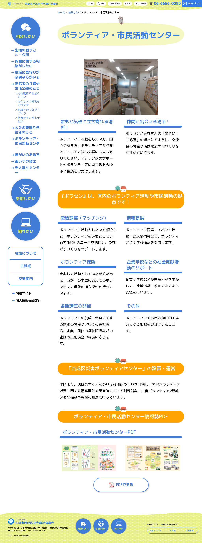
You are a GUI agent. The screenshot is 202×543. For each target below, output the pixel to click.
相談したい (74, 12)
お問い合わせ (192, 3)
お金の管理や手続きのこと (27, 130)
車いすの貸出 (25, 161)
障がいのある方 (27, 154)
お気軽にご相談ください (29, 95)
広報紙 (25, 266)
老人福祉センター (27, 170)
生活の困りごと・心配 (25, 52)
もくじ (90, 3)
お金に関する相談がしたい (27, 63)
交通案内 (26, 278)
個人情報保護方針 (28, 300)
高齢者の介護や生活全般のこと (27, 86)
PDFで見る (124, 484)
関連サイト (24, 293)
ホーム (61, 12)
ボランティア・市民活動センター (27, 143)
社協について (25, 253)
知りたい (26, 225)
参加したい (26, 192)
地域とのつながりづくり (29, 111)
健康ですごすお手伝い (29, 119)
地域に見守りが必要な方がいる (27, 74)
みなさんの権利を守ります (29, 103)
